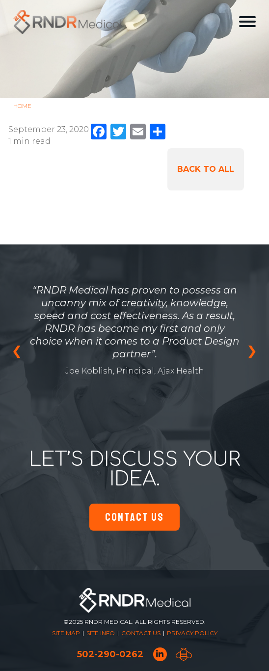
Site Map (66, 633)
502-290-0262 (110, 654)
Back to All (205, 169)
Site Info (100, 633)
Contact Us (134, 517)
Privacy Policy (192, 633)
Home (22, 105)
